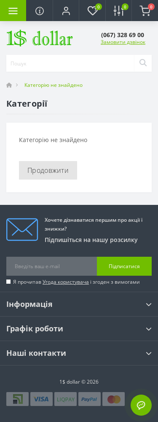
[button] (66, 10)
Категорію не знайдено (53, 85)
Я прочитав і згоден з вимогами (76, 281)
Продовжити (48, 170)
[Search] (143, 63)
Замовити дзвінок (123, 42)
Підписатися (124, 266)
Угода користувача (66, 281)
